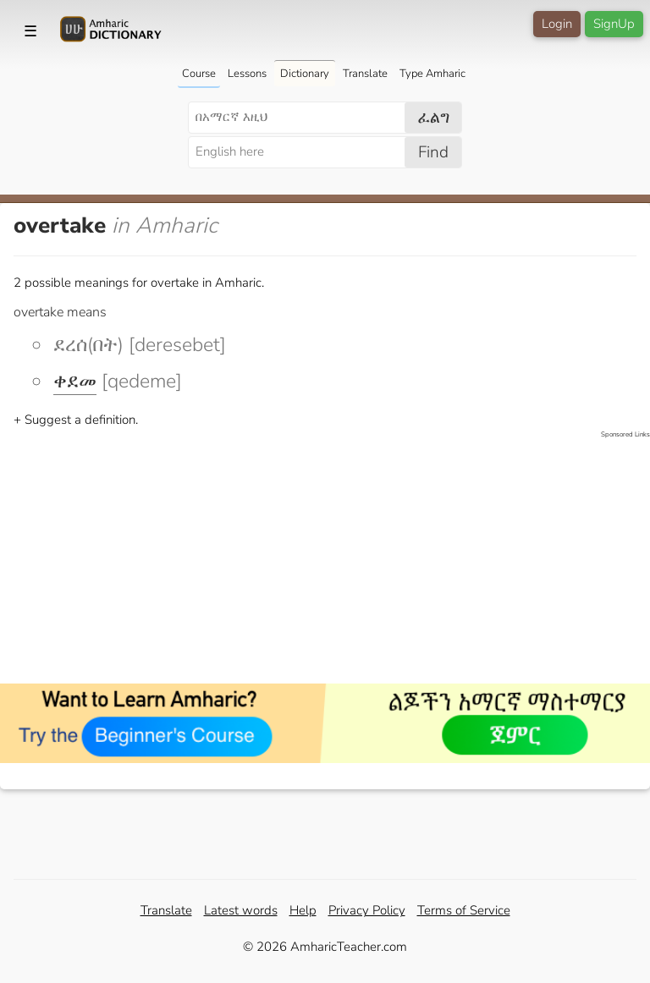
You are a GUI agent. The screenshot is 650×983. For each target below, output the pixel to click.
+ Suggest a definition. (76, 419)
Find (433, 152)
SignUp (614, 23)
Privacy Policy (366, 910)
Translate (365, 73)
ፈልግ (433, 118)
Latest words (241, 910)
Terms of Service (463, 910)
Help (303, 910)
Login (557, 23)
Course (199, 73)
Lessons (247, 73)
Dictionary (304, 73)
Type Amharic (432, 73)
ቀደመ (74, 381)
